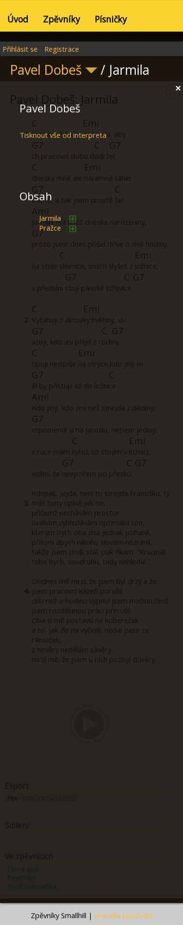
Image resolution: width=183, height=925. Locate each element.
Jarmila (50, 218)
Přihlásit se (20, 49)
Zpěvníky (61, 19)
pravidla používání (124, 915)
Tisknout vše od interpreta (63, 135)
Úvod (17, 19)
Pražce (50, 228)
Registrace (61, 49)
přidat (73, 219)
